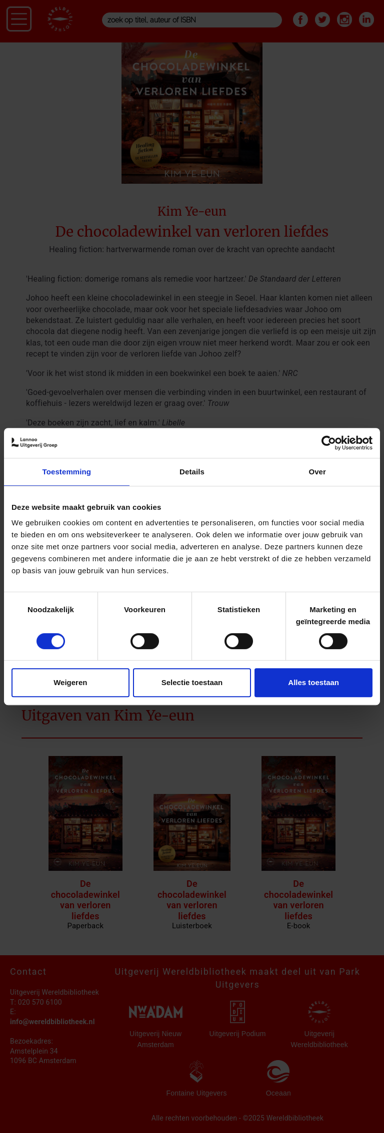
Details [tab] (192, 471)
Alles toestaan (313, 682)
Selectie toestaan (192, 682)
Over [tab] (317, 471)
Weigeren (70, 682)
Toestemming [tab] (67, 471)
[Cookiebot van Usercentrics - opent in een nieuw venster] (328, 442)
